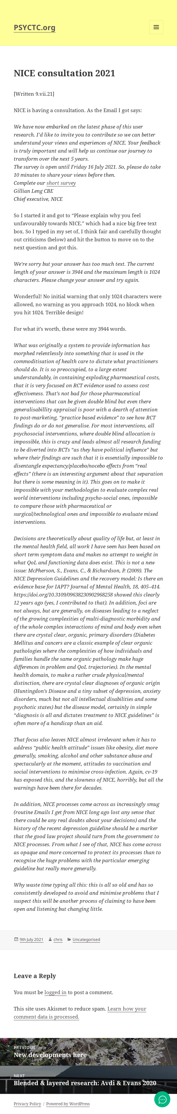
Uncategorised (86, 939)
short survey (61, 182)
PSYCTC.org (35, 27)
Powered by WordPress (68, 1104)
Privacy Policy (27, 1104)
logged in (56, 992)
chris (58, 939)
